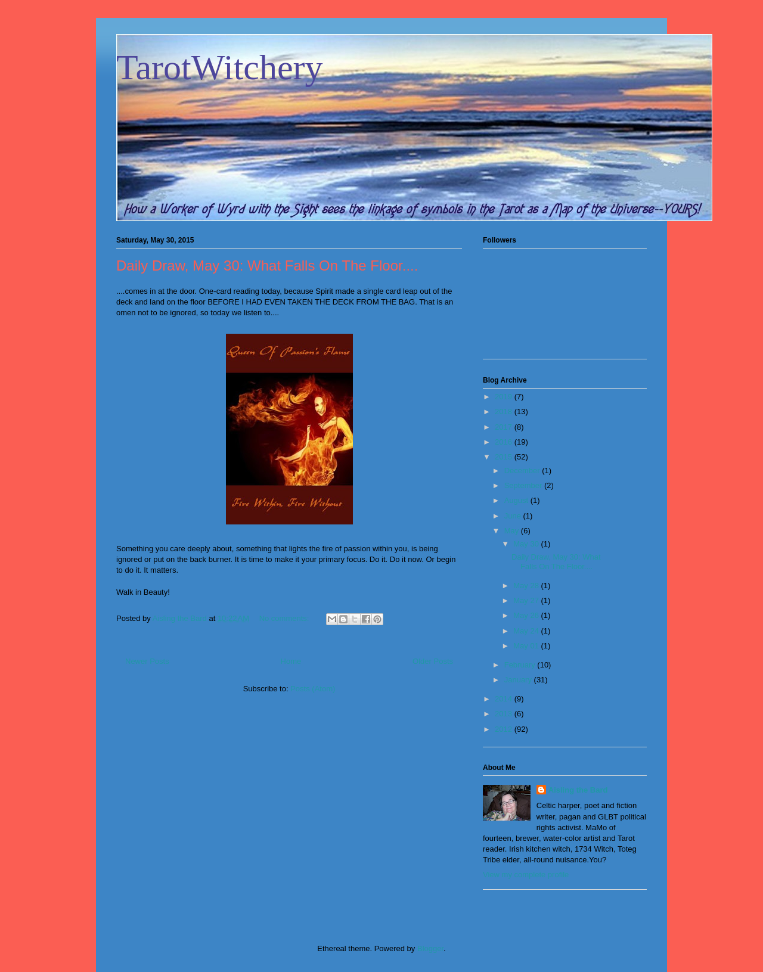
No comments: (285, 618)
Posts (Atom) (312, 688)
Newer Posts (147, 661)
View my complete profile (526, 874)
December (523, 470)
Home (291, 661)
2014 (504, 698)
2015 (504, 456)
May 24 (527, 630)
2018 (504, 411)
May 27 (527, 600)
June (513, 515)
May (512, 530)
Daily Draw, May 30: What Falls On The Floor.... (267, 265)
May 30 (527, 543)
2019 (504, 396)
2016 (504, 441)
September (524, 485)
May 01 (527, 645)
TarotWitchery (219, 67)
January (519, 679)
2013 (504, 713)
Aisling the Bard (578, 789)
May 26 (527, 615)
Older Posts (432, 661)
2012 (504, 729)
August (517, 500)
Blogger (430, 948)
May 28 (527, 585)
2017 (504, 427)
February (521, 664)
